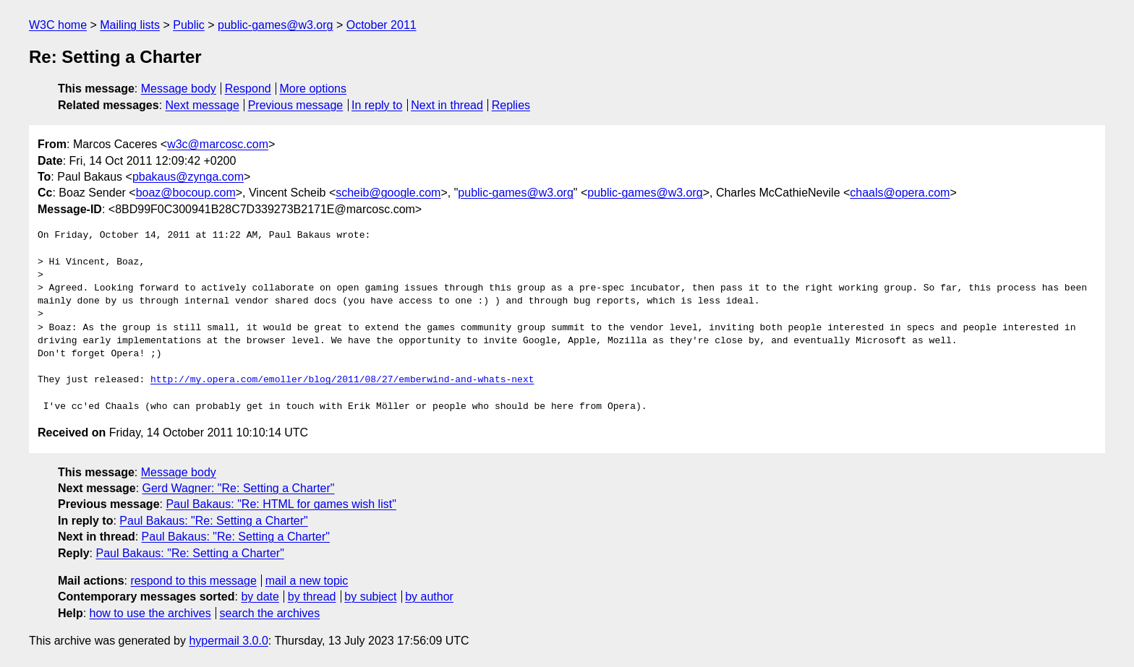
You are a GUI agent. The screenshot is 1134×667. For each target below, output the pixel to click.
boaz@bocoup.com (186, 192)
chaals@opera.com (900, 192)
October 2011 (381, 25)
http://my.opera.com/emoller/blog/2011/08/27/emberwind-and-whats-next (342, 380)
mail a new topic (307, 581)
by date (259, 596)
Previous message (296, 105)
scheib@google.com (388, 192)
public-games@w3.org (275, 25)
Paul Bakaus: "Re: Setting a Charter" (213, 521)
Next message (202, 105)
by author (429, 596)
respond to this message (193, 581)
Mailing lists (130, 25)
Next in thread (447, 105)
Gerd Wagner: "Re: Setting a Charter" (238, 488)
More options (313, 88)
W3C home (58, 25)
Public (189, 25)
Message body (178, 88)
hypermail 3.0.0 (228, 640)
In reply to (376, 105)
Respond (248, 88)
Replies (511, 105)
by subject (370, 596)
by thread (312, 596)
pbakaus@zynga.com (188, 177)
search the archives (270, 613)
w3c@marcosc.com (217, 144)
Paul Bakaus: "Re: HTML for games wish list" (281, 504)
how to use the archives (150, 613)
